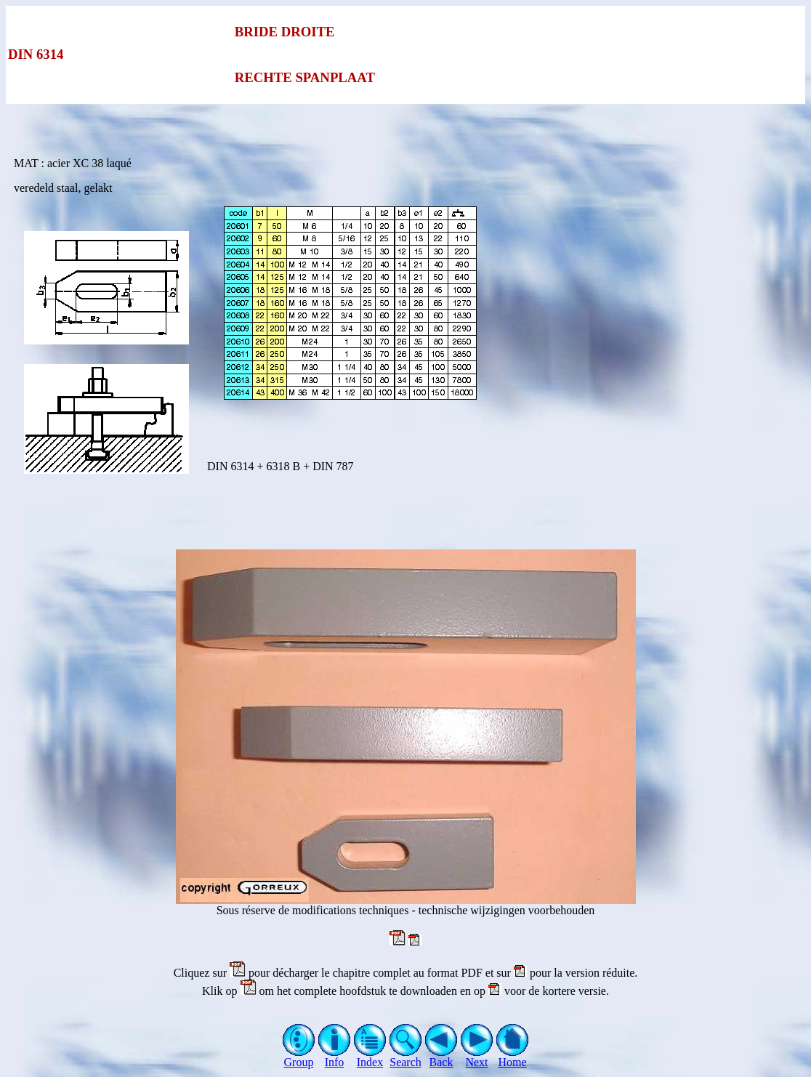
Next (477, 1057)
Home (512, 1057)
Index (370, 1057)
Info (334, 1057)
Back (441, 1057)
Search (406, 1057)
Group (299, 1057)
